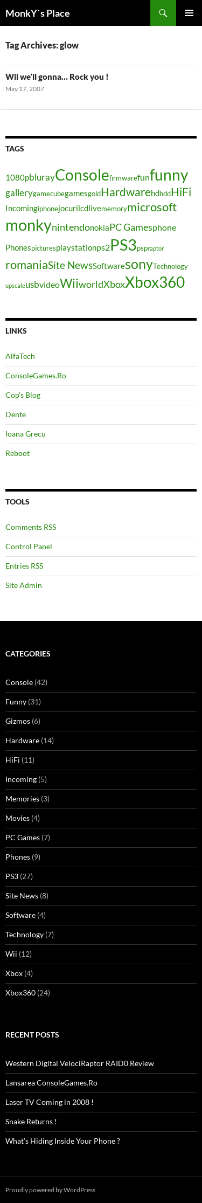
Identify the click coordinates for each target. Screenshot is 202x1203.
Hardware (22, 740)
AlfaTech (20, 356)
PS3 (11, 876)
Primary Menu (189, 13)
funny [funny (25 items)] (169, 174)
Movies (17, 817)
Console (19, 682)
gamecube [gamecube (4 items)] (49, 193)
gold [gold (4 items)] (94, 193)
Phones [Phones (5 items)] (18, 247)
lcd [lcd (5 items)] (83, 208)
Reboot (17, 453)
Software (20, 914)
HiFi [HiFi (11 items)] (181, 192)
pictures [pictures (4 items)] (43, 248)
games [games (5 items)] (76, 193)
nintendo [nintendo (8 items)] (71, 227)
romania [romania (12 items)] (26, 264)
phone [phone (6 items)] (164, 227)
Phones (17, 856)
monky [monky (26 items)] (28, 224)
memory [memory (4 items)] (114, 208)
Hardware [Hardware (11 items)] (126, 192)
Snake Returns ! (31, 1121)
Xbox (14, 973)
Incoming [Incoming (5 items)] (21, 208)
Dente (15, 414)
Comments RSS (30, 526)
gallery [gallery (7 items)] (19, 192)
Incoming (21, 779)
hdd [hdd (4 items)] (165, 193)
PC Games (22, 837)
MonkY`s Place (37, 13)
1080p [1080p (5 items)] (17, 177)
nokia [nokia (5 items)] (99, 227)
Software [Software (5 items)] (109, 266)
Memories (22, 798)
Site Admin (23, 585)
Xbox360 (20, 992)
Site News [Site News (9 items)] (70, 265)
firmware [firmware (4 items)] (123, 178)
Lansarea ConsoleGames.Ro (51, 1082)
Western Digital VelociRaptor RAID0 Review (79, 1063)
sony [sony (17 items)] (139, 263)
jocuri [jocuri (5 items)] (68, 208)
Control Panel (28, 546)
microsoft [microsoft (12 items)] (152, 206)
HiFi (12, 759)
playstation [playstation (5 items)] (76, 247)
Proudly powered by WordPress (50, 1190)
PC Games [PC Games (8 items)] (130, 227)
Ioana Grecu (25, 433)
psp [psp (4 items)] (142, 248)
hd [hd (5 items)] (155, 193)
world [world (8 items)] (91, 284)
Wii (11, 953)
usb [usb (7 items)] (32, 284)
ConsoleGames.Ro (35, 375)
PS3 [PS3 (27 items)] (123, 244)
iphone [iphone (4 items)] (48, 208)
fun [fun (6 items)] (143, 177)
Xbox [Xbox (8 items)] (114, 284)
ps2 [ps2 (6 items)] (103, 247)
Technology (24, 934)
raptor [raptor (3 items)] (156, 248)
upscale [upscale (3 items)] (15, 285)
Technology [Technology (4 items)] (170, 266)
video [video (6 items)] (49, 284)
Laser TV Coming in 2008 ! (49, 1102)
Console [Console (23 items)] (82, 175)
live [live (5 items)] (94, 208)
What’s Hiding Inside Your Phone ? (62, 1140)
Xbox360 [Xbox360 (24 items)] (155, 282)
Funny (15, 701)
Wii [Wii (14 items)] (69, 283)
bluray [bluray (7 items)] (42, 177)
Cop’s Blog (22, 394)
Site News (21, 895)
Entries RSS (24, 565)
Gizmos (17, 720)
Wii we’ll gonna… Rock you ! (57, 76)
